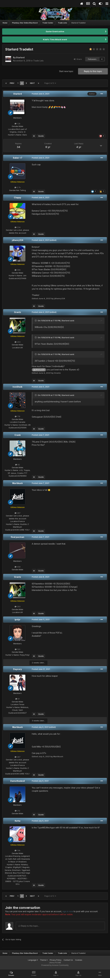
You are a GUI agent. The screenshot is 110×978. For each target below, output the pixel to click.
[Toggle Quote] (36, 320)
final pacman (17, 537)
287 (17, 513)
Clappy (17, 197)
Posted (40, 94)
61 (17, 699)
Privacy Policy (55, 960)
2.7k (17, 187)
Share (78, 59)
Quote (41, 136)
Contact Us (68, 960)
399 (17, 270)
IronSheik (17, 387)
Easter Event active (55, 31)
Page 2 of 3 (50, 83)
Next (32, 83)
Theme (44, 960)
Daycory (17, 669)
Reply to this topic (93, 71)
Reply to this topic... (28, 926)
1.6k (17, 850)
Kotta (17, 821)
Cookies (78, 960)
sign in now (67, 911)
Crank (17, 435)
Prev (12, 83)
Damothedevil (17, 781)
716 (17, 416)
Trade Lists (38, 60)
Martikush (17, 483)
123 (17, 649)
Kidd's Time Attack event (55, 39)
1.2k (17, 123)
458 (17, 567)
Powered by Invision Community (55, 965)
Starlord (17, 94)
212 (17, 811)
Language (33, 960)
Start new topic (66, 71)
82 (17, 464)
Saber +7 (17, 158)
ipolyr (17, 619)
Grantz (17, 312)
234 (17, 227)
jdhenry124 (17, 240)
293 (17, 342)
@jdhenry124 (39, 370)
